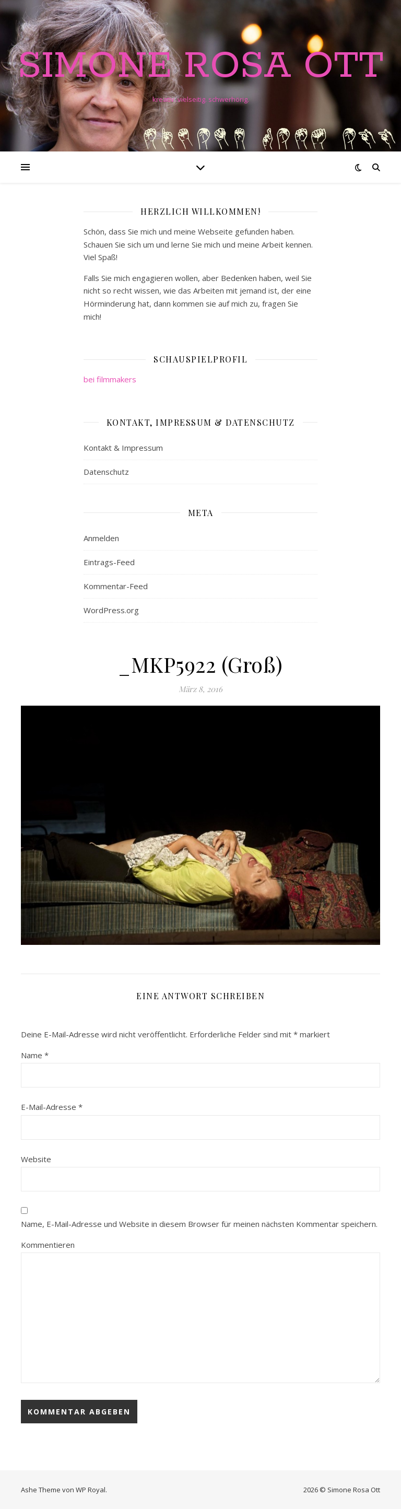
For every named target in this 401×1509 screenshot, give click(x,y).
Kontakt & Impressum (123, 447)
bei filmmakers (110, 379)
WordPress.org (111, 610)
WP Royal (90, 1489)
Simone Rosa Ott (201, 67)
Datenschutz (106, 471)
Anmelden (101, 538)
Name (35, 1055)
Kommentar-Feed (116, 586)
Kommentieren (48, 1244)
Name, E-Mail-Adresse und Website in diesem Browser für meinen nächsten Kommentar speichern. (199, 1224)
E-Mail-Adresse (51, 1107)
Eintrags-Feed (109, 562)
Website (36, 1159)
